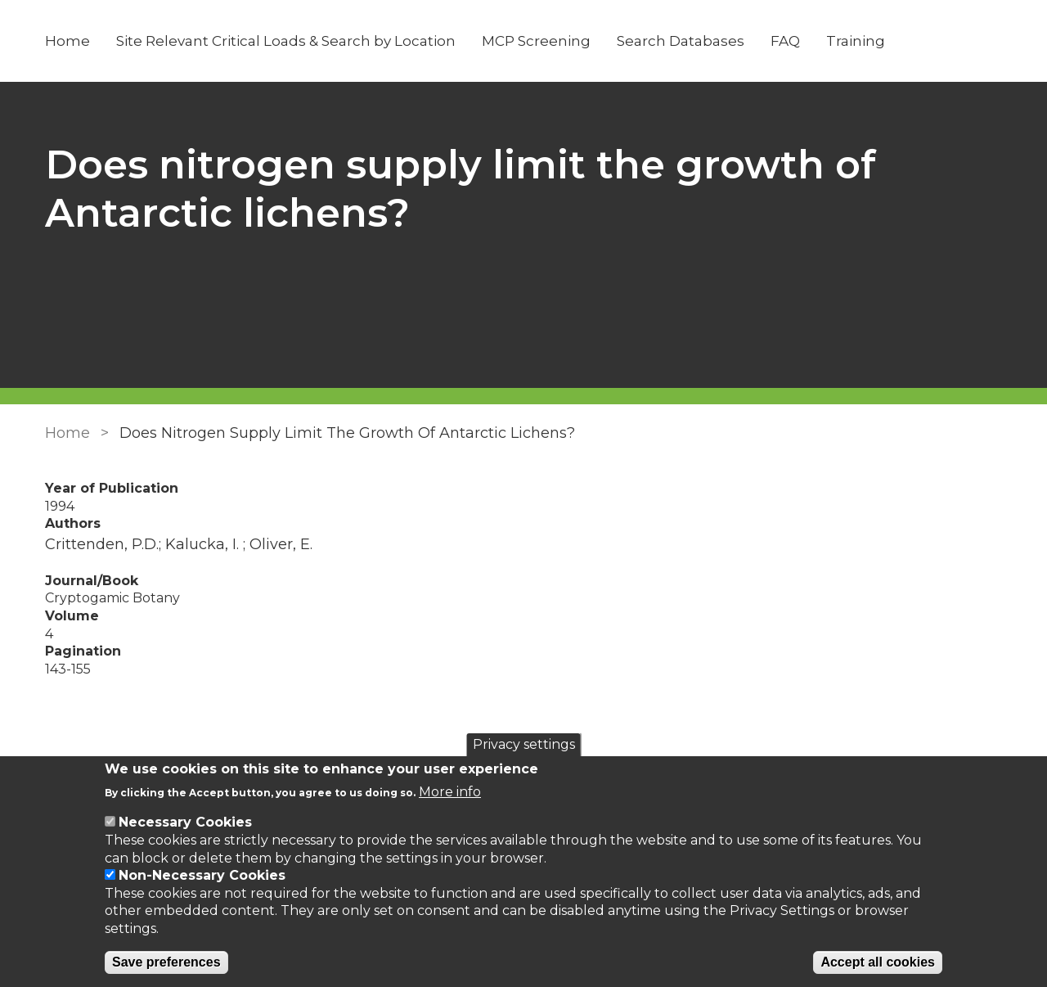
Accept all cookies (877, 962)
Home (67, 41)
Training (855, 41)
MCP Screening (536, 41)
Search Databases (680, 41)
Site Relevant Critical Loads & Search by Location (286, 41)
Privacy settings (524, 744)
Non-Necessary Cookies (202, 875)
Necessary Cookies (185, 822)
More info (450, 792)
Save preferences (166, 962)
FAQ (785, 41)
